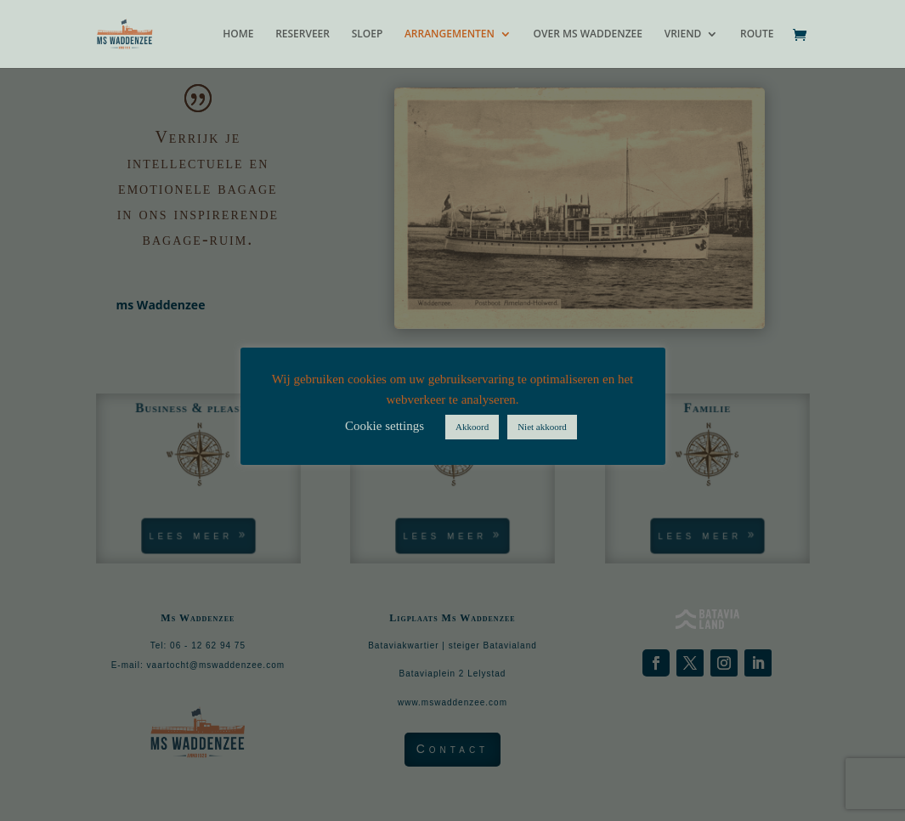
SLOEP (367, 34)
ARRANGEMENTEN (449, 34)
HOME (238, 34)
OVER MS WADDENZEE (588, 34)
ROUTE (757, 34)
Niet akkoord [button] (542, 427)
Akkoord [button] (472, 427)
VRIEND (683, 34)
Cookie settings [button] (384, 426)
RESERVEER (302, 34)
